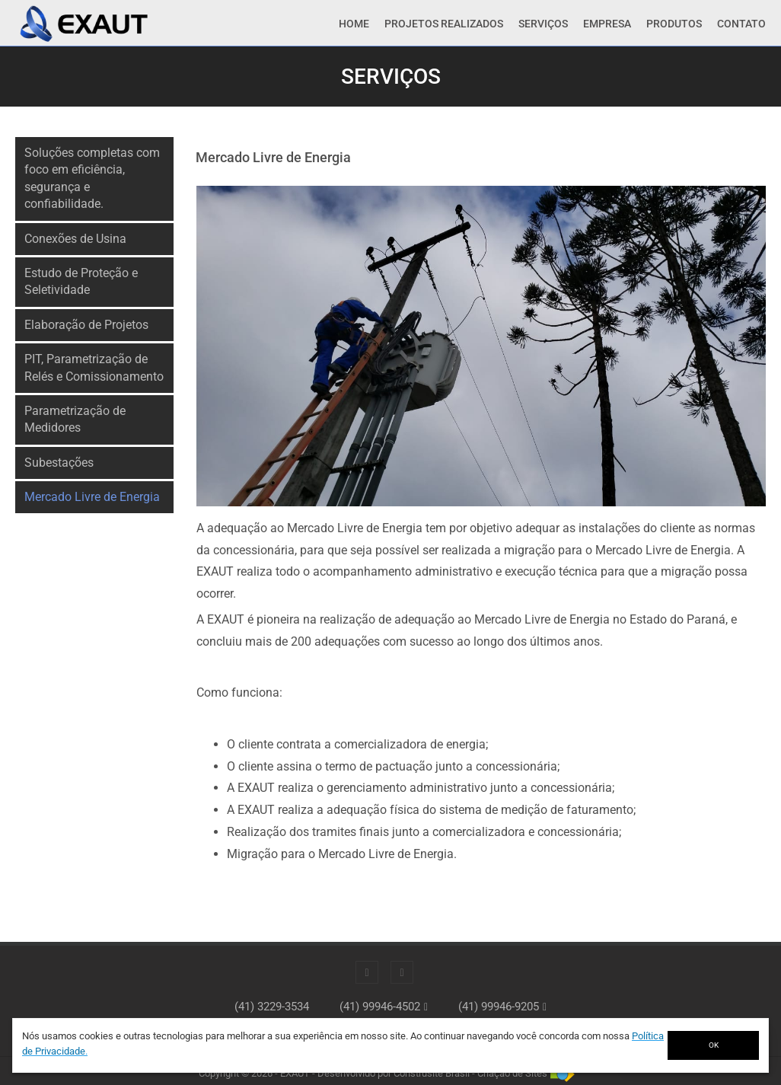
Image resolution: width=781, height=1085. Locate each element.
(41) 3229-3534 (271, 1006)
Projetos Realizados (443, 24)
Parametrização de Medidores (75, 419)
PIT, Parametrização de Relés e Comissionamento (94, 367)
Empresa (607, 24)
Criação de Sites (512, 1073)
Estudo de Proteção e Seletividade (81, 281)
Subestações (59, 462)
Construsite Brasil (432, 1073)
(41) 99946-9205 (498, 1006)
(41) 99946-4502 (379, 1006)
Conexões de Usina (75, 238)
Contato (741, 24)
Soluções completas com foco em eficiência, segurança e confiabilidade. (92, 178)
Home (354, 24)
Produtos (674, 24)
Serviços (543, 24)
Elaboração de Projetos (86, 325)
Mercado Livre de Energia (92, 497)
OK (714, 1045)
